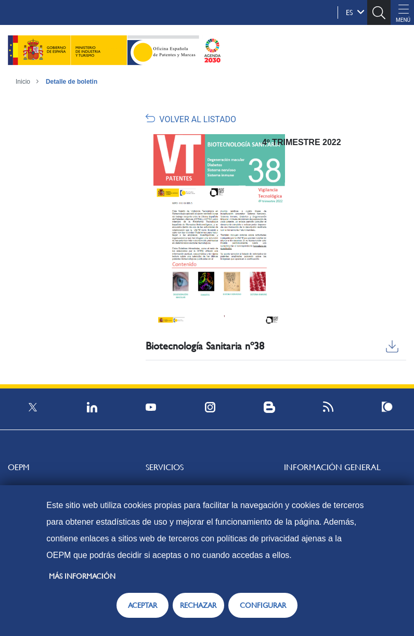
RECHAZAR (198, 605)
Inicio (23, 81)
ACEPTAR (142, 605)
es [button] (355, 12)
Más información (82, 576)
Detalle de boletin (71, 81)
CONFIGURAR (263, 605)
